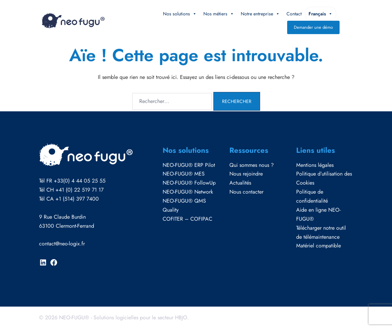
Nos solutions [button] (180, 13)
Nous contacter (246, 192)
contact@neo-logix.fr (62, 243)
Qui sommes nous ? (251, 165)
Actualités (240, 183)
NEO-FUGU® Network (188, 192)
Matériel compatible (318, 245)
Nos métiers (218, 13)
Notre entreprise (260, 13)
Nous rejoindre (246, 174)
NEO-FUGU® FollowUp (189, 183)
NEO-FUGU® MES (184, 174)
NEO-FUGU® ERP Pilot (189, 165)
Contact (294, 13)
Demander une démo (313, 27)
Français (321, 13)
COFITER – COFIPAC (187, 219)
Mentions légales (315, 165)
